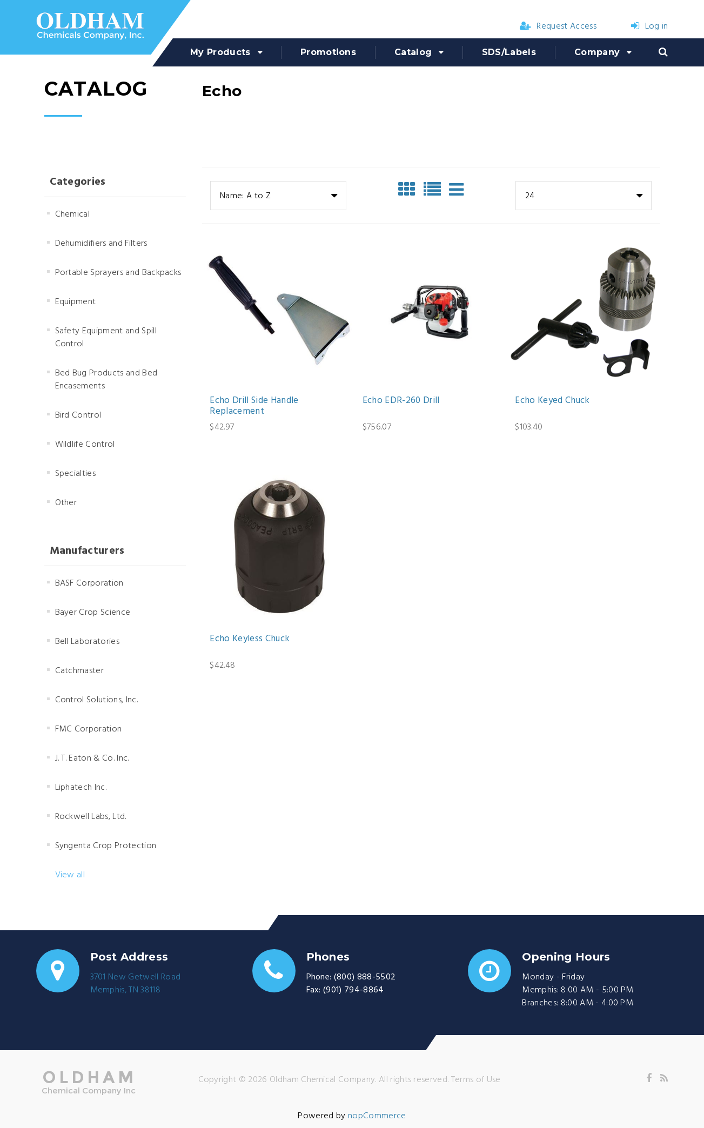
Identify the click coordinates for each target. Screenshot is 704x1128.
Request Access (558, 26)
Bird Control (78, 415)
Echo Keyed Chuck (552, 400)
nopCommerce (377, 1116)
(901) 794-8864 (353, 990)
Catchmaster (79, 671)
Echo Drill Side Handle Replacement (254, 406)
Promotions (328, 52)
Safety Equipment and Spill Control (106, 337)
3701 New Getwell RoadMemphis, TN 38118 (135, 983)
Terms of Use (476, 1080)
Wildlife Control (85, 445)
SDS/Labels (509, 52)
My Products (220, 52)
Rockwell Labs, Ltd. (90, 817)
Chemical (72, 214)
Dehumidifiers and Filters (101, 244)
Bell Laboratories (87, 642)
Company (597, 52)
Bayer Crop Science (93, 613)
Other (66, 503)
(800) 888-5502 (364, 977)
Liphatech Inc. (80, 788)
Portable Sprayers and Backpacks (118, 273)
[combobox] (278, 195)
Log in (649, 26)
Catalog (413, 52)
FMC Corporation (88, 729)
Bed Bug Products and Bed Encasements (106, 379)
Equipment (75, 302)
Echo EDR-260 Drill (401, 400)
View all (70, 875)
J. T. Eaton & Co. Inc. (92, 758)
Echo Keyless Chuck (250, 639)
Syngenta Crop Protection (106, 846)
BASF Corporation (89, 583)
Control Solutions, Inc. (96, 700)
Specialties (75, 474)
